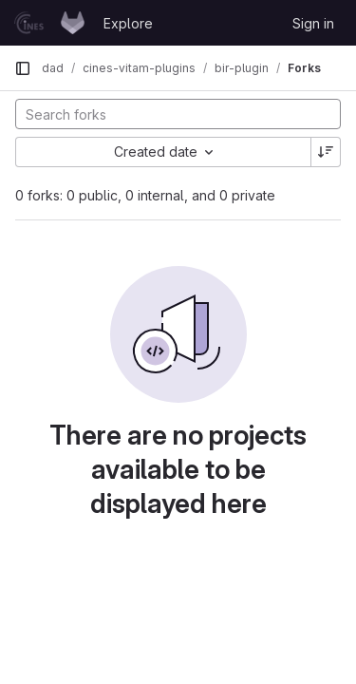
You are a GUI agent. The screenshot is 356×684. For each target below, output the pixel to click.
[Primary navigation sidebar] (23, 68)
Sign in (313, 23)
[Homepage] (49, 23)
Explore (128, 23)
